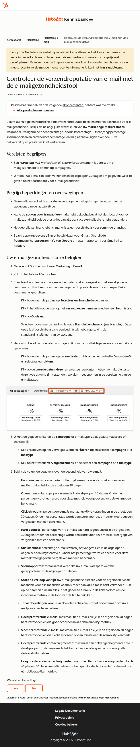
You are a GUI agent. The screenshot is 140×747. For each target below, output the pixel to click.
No (34, 688)
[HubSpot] (5, 5)
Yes (16, 688)
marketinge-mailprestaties (106, 127)
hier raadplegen (111, 67)
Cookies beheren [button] (67, 724)
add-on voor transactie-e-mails (47, 214)
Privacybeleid (64, 717)
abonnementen (73, 105)
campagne (63, 436)
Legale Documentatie (70, 710)
